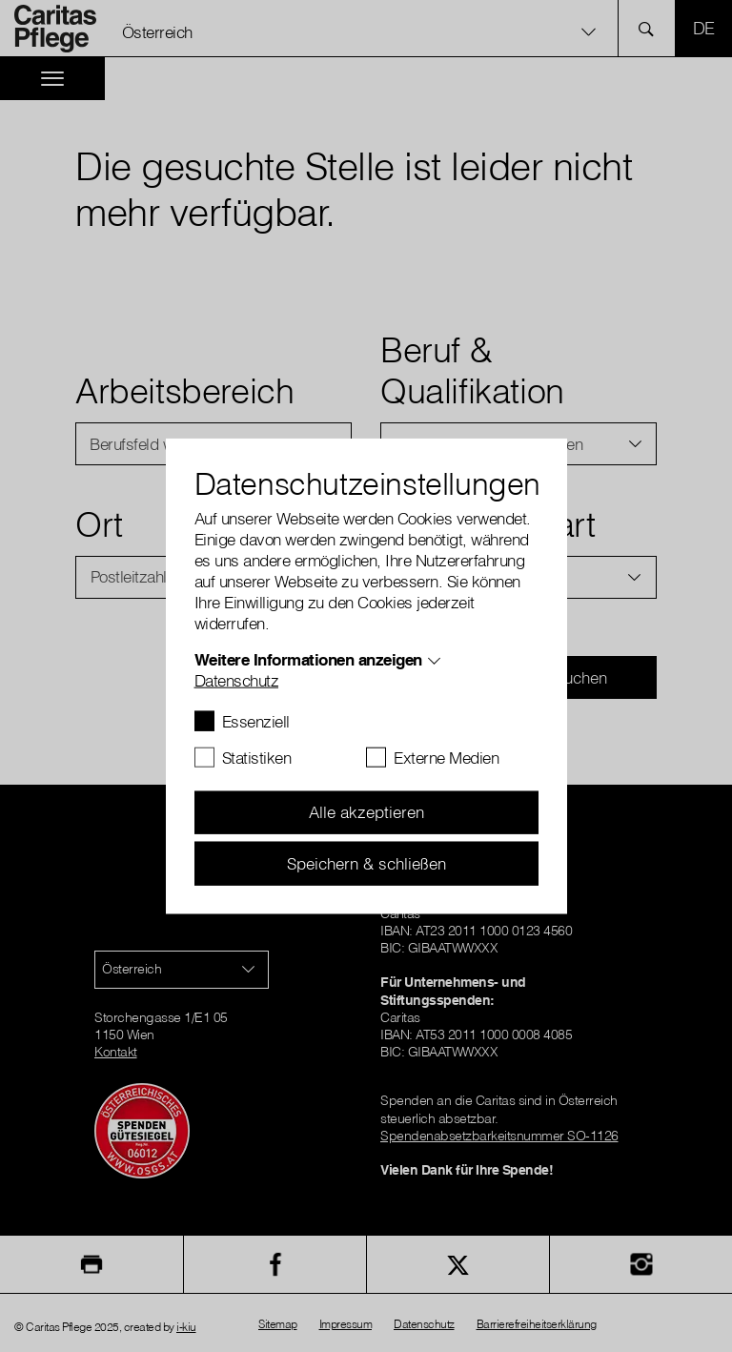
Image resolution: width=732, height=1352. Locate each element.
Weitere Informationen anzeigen (308, 658)
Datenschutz (236, 679)
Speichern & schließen (366, 862)
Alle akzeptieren (366, 812)
